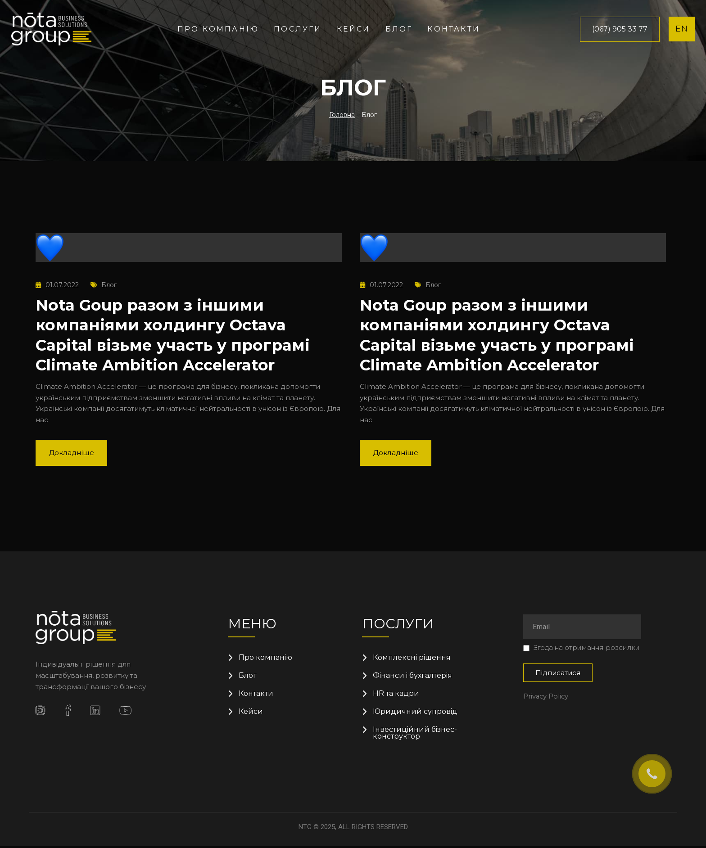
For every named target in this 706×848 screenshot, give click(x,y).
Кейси (354, 29)
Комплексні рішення (412, 657)
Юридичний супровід (415, 712)
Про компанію (218, 29)
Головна (342, 115)
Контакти (453, 29)
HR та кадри (396, 694)
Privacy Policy (546, 695)
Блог (399, 29)
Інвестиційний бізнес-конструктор (415, 734)
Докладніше (72, 451)
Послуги (297, 29)
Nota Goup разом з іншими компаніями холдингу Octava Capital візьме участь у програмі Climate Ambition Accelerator (178, 334)
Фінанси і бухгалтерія (413, 675)
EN (681, 29)
